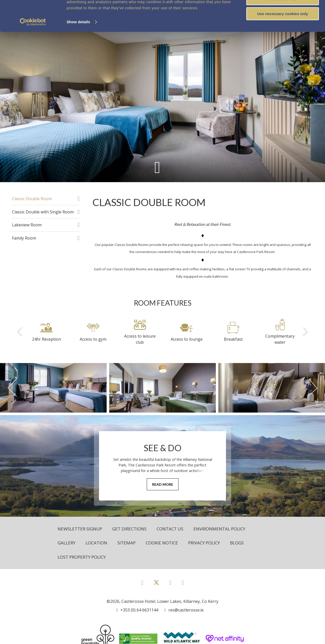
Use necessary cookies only (282, 42)
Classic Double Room (32, 198)
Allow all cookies (282, 12)
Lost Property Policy (82, 557)
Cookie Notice (162, 543)
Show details (78, 51)
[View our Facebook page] (142, 582)
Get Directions (129, 529)
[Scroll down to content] (157, 167)
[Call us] (137, 610)
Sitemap (126, 543)
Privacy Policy (204, 543)
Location (96, 543)
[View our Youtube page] (183, 582)
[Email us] (184, 610)
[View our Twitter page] (156, 584)
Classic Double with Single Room (43, 212)
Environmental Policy (219, 529)
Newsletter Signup (80, 529)
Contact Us (170, 529)
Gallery (66, 543)
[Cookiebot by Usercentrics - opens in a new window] (33, 51)
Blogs (237, 543)
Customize (283, 27)
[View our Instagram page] (170, 582)
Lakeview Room (27, 225)
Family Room (24, 238)
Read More (162, 484)
